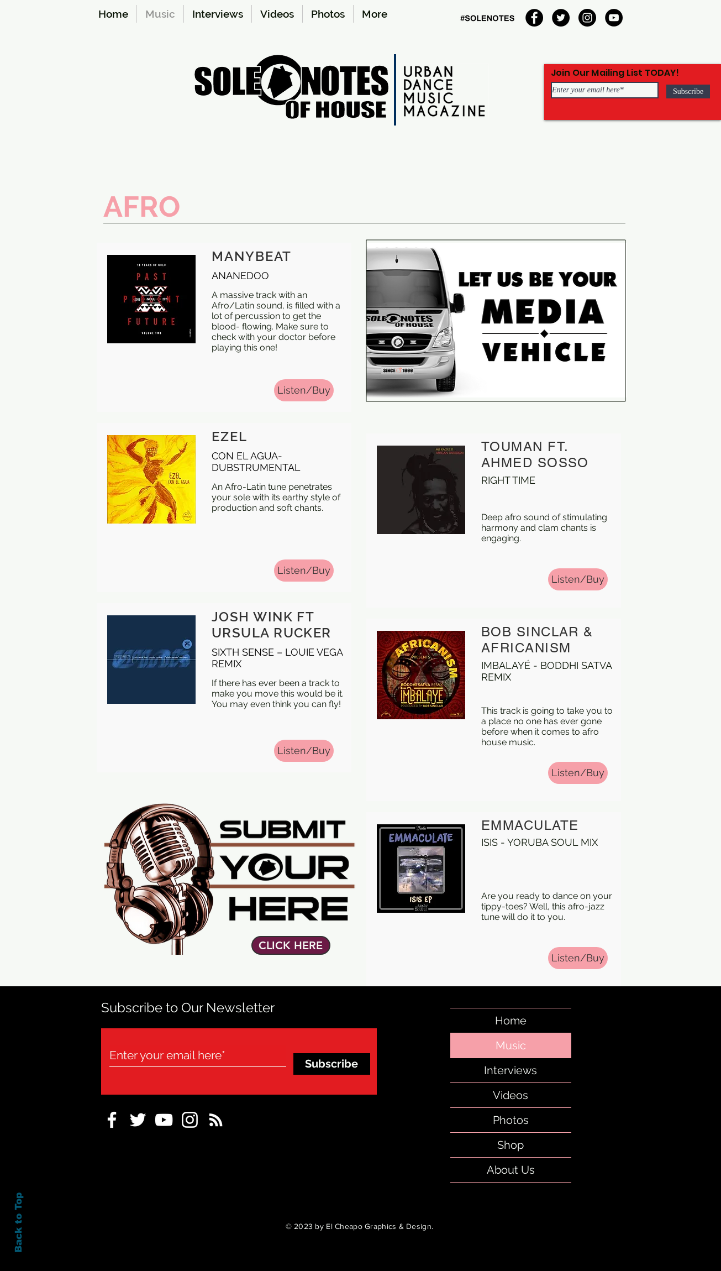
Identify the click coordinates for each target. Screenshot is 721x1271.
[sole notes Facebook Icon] (112, 1120)
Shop (510, 1145)
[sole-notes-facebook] (164, 1120)
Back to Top (18, 1222)
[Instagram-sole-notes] (190, 1120)
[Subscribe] (688, 91)
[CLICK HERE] (290, 945)
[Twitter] (561, 18)
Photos (511, 1120)
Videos (510, 1095)
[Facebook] (534, 18)
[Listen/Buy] (304, 390)
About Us (511, 1169)
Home (511, 1020)
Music (511, 1045)
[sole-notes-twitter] (138, 1120)
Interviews (510, 1070)
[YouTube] (614, 18)
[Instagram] (587, 18)
